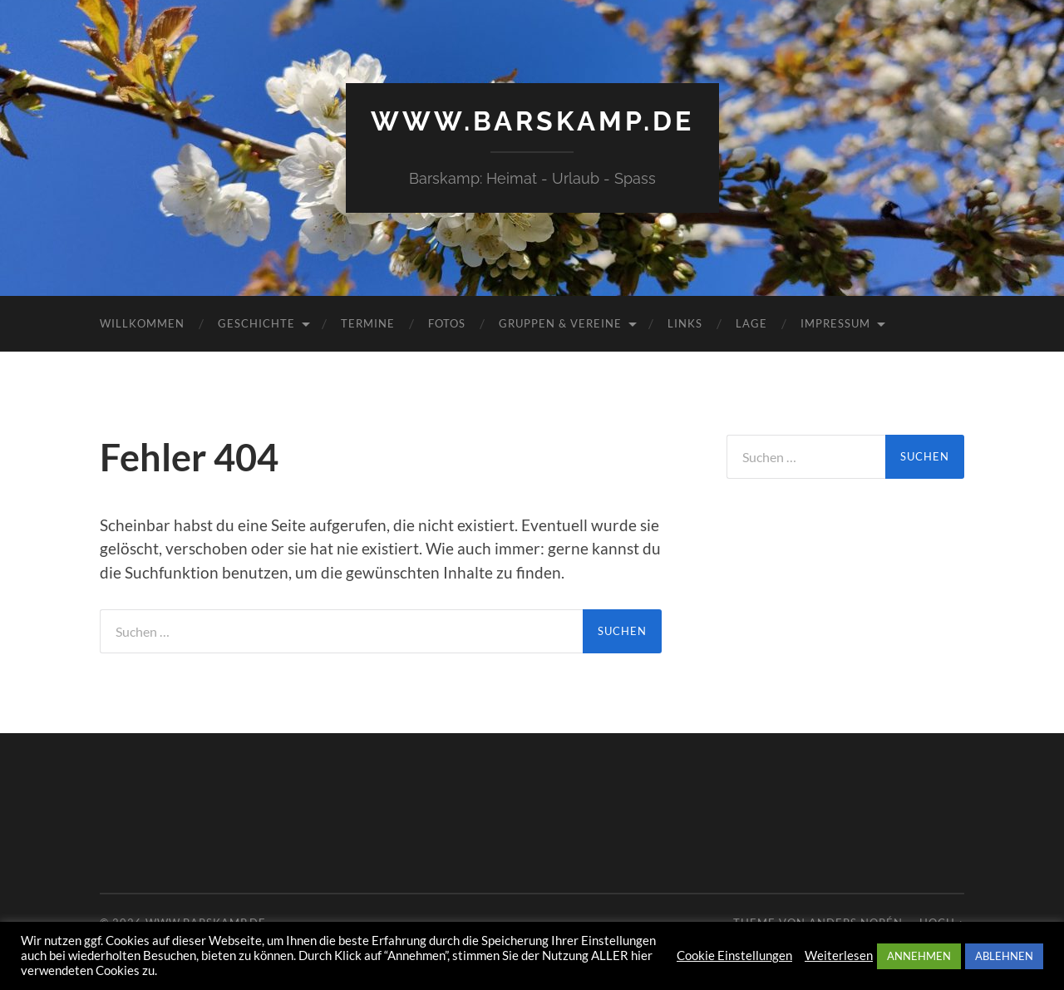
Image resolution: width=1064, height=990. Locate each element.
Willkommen (142, 323)
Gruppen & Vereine (560, 323)
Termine (368, 323)
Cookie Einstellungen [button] (734, 955)
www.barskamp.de (532, 121)
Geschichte (256, 323)
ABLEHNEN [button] (1004, 956)
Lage (751, 323)
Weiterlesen (839, 955)
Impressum (835, 323)
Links (684, 323)
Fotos (447, 323)
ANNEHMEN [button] (919, 956)
